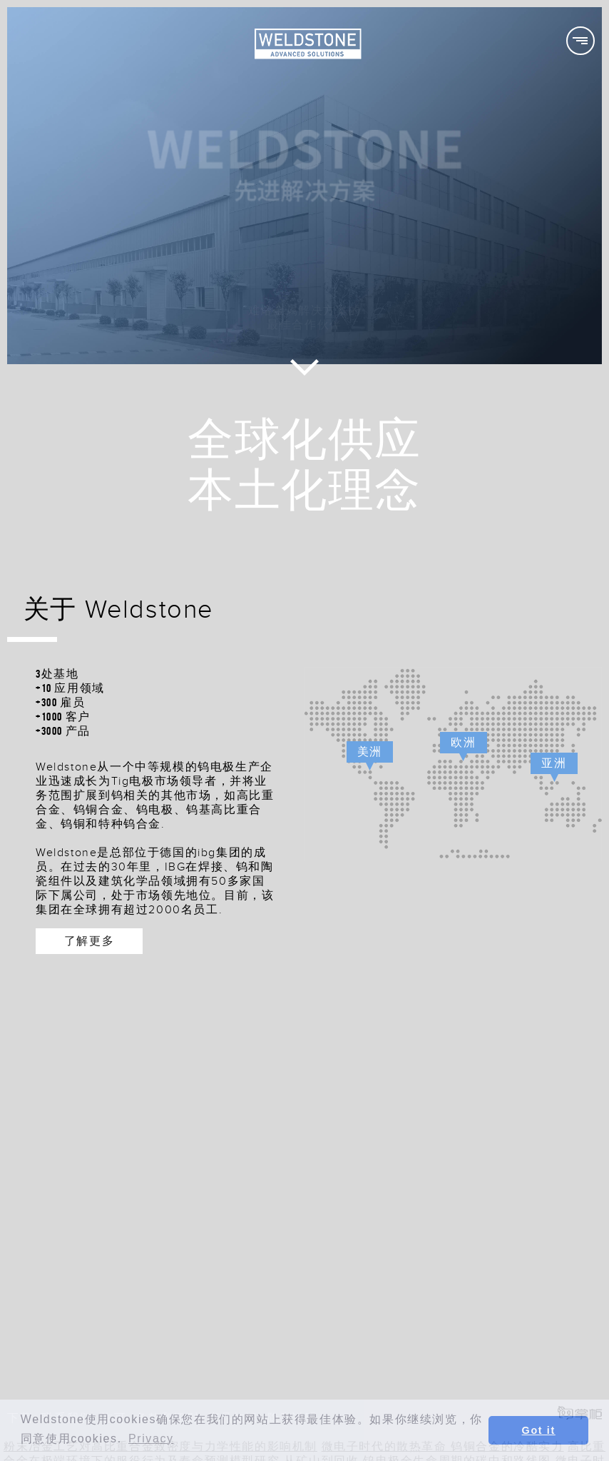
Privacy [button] (151, 1438)
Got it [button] (539, 1430)
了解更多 (89, 941)
